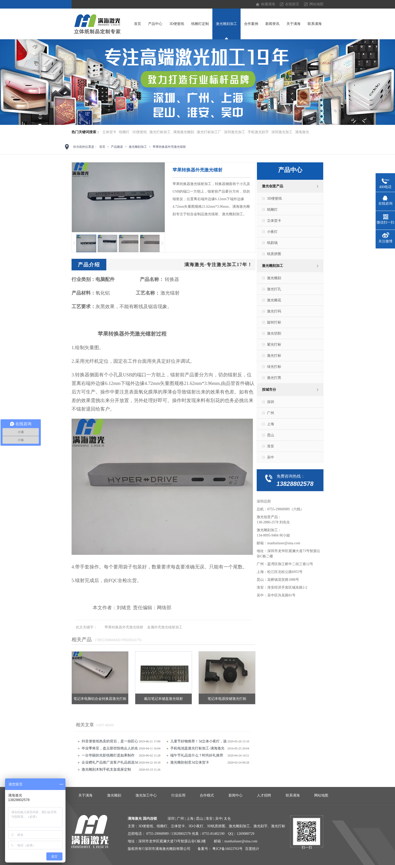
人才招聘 (264, 795)
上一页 (74, 243)
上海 (270, 424)
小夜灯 (272, 232)
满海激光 (302, 132)
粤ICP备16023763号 (227, 849)
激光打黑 (274, 378)
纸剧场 (272, 243)
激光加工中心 (146, 795)
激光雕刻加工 (226, 24)
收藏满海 (268, 4)
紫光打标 (274, 344)
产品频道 (117, 147)
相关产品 (82, 639)
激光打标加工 (160, 132)
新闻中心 (235, 795)
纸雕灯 (124, 132)
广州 (270, 413)
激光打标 (274, 355)
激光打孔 (274, 289)
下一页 (162, 243)
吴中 (270, 457)
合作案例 (251, 24)
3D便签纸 (176, 24)
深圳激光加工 (234, 132)
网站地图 (316, 4)
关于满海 (293, 24)
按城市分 (269, 389)
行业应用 (178, 795)
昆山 (270, 435)
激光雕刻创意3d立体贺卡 (189, 762)
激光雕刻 (274, 278)
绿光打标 (274, 367)
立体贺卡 (109, 132)
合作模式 (207, 795)
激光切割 (274, 333)
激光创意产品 (272, 186)
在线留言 (292, 4)
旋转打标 (274, 322)
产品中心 (155, 24)
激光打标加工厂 (209, 132)
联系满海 (315, 24)
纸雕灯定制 (200, 24)
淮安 (270, 446)
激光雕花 (274, 300)
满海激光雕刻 (183, 132)
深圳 (270, 402)
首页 (137, 24)
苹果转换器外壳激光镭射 (169, 147)
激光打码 (274, 311)
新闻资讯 (272, 24)
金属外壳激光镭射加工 (164, 627)
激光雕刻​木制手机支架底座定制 (106, 769)
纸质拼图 (274, 254)
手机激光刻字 (258, 132)
